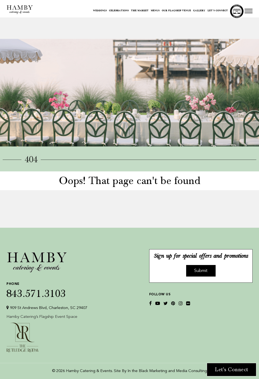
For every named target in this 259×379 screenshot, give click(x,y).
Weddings (100, 11)
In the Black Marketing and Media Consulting (167, 371)
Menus (155, 11)
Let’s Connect (218, 11)
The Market (140, 11)
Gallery (199, 11)
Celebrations (119, 11)
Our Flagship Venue (176, 11)
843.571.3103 (46, 289)
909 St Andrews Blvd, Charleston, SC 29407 (46, 308)
